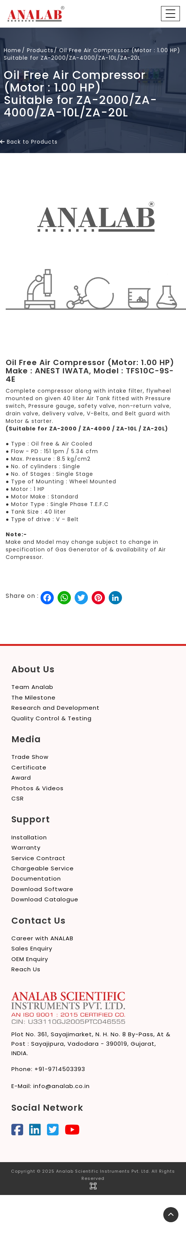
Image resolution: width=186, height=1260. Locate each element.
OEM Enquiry (29, 959)
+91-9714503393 (59, 1069)
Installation (29, 837)
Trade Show (29, 757)
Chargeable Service (42, 868)
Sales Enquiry (31, 948)
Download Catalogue (44, 899)
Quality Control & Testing (51, 718)
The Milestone (33, 697)
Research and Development (55, 708)
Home (12, 50)
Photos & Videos (37, 788)
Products (40, 50)
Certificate (29, 767)
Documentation (36, 878)
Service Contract (38, 858)
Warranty (26, 847)
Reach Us (26, 969)
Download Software (42, 889)
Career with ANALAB (42, 938)
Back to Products (29, 142)
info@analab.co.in (61, 1086)
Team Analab (32, 687)
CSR (17, 798)
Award (21, 778)
